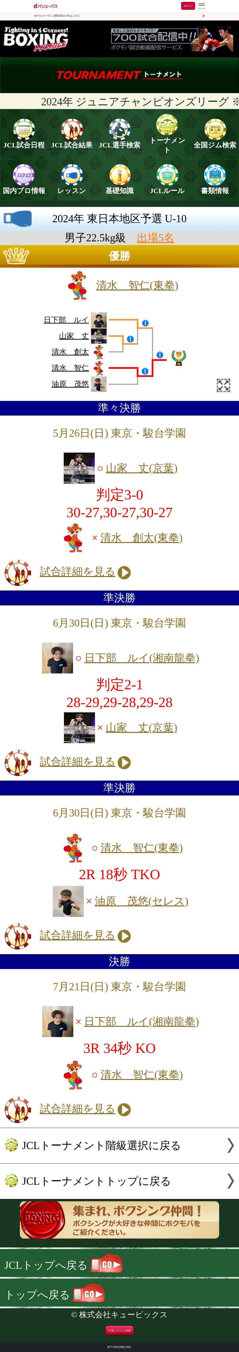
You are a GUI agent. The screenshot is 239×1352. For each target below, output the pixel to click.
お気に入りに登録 (119, 1330)
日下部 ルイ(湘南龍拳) (141, 658)
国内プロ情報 (24, 187)
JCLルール (167, 187)
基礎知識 (119, 187)
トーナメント (167, 142)
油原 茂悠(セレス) (141, 901)
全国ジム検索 (215, 141)
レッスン (71, 187)
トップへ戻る (54, 1295)
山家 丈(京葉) (141, 468)
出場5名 (155, 238)
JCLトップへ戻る (63, 1265)
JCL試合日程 (24, 141)
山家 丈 (74, 336)
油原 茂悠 (70, 384)
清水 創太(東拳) (141, 538)
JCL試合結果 (71, 141)
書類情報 (215, 187)
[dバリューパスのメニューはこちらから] (201, 6)
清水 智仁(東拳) (137, 285)
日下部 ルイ (66, 320)
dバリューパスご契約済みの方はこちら (57, 15)
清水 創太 (70, 352)
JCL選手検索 (119, 141)
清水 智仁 (70, 368)
